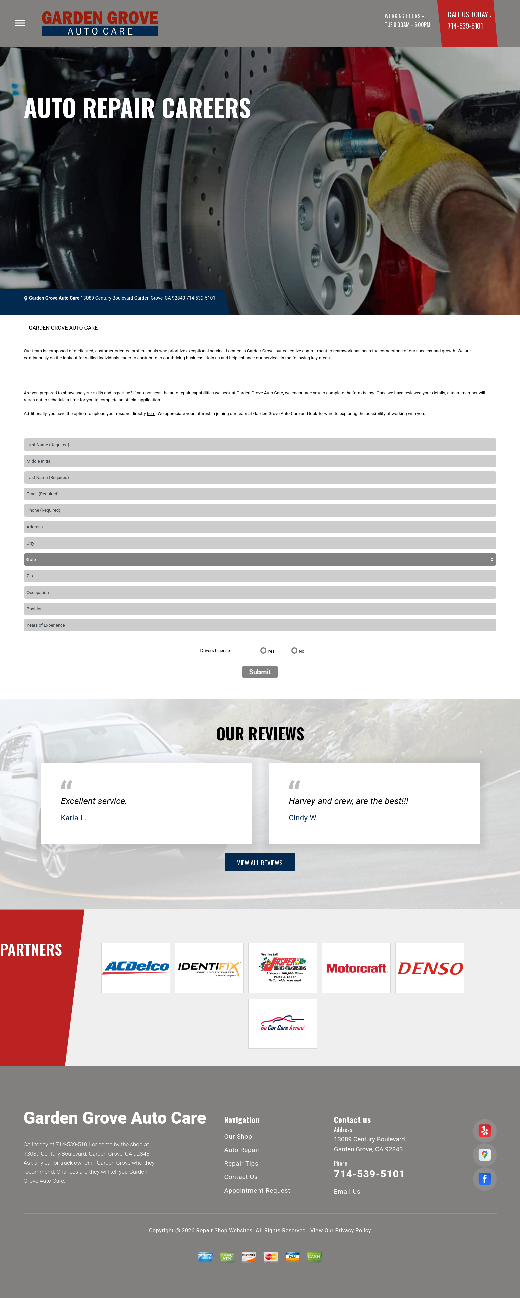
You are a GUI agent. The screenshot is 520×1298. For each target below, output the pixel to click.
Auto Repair (242, 1150)
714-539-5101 (465, 25)
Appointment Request (257, 1190)
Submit (260, 672)
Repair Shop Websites (224, 1230)
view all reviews (260, 862)
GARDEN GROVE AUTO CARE (63, 328)
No (301, 651)
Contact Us (241, 1177)
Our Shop (238, 1136)
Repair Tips (241, 1163)
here (151, 413)
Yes (271, 651)
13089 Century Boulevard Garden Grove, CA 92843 (133, 298)
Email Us (347, 1191)
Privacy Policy (353, 1230)
